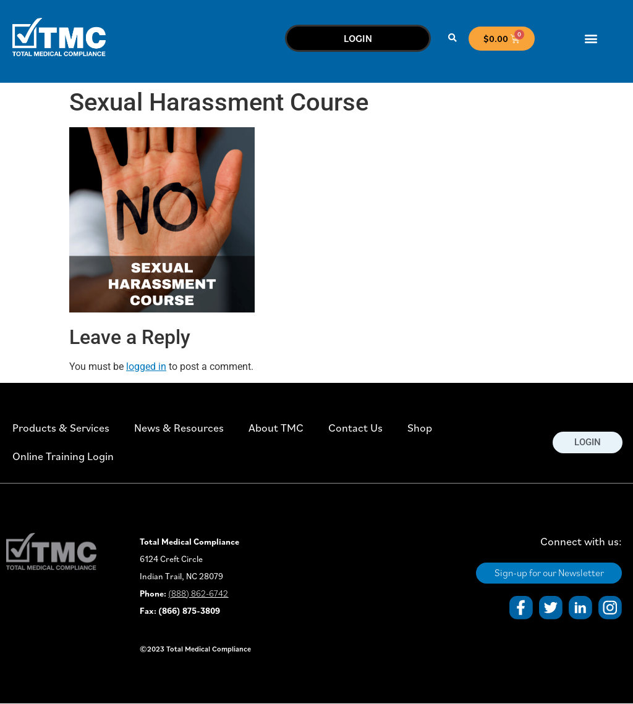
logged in (146, 366)
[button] (453, 38)
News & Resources (179, 428)
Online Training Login (63, 456)
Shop (419, 428)
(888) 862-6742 (198, 593)
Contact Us (355, 428)
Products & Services (60, 428)
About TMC (276, 428)
